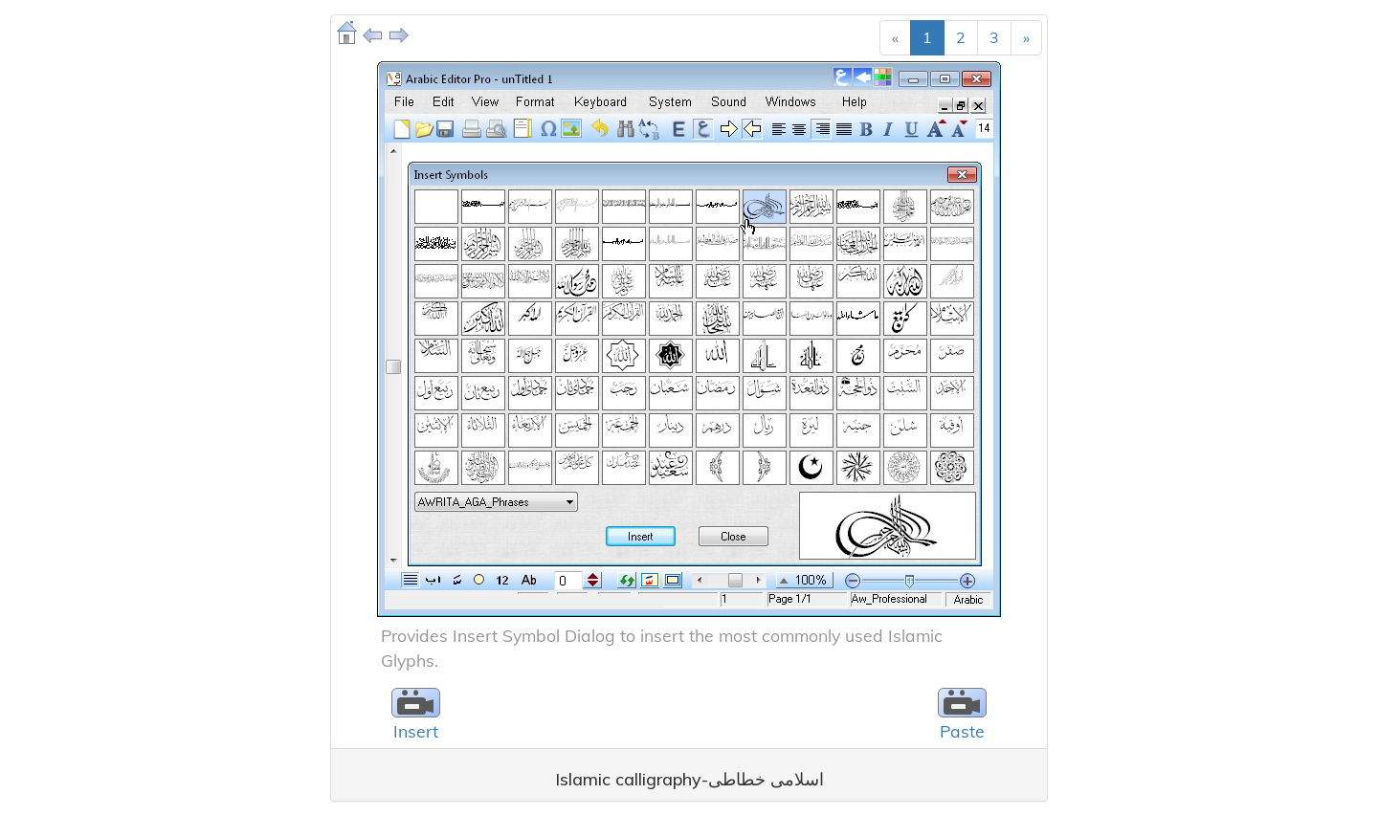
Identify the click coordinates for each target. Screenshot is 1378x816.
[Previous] (895, 37)
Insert (415, 730)
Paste (962, 730)
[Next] (1026, 37)
